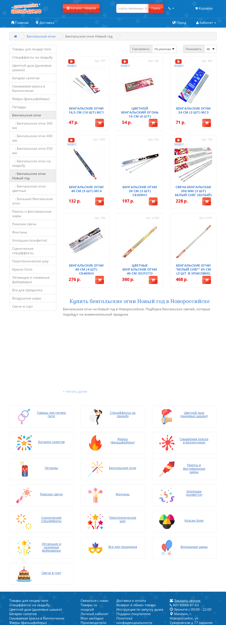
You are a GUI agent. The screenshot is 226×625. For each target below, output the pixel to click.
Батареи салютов (26, 78)
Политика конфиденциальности (134, 543)
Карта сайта (125, 563)
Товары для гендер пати (31, 49)
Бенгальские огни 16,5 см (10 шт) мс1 (86, 110)
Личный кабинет (94, 537)
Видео (71, 62)
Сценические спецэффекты (23, 250)
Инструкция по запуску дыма (139, 532)
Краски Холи (22, 269)
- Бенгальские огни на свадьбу (31, 163)
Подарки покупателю (133, 537)
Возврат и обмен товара (136, 528)
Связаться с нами (94, 524)
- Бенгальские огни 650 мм (32, 150)
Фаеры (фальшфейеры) (30, 99)
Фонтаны (19, 232)
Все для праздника (27, 290)
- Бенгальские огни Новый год (29, 175)
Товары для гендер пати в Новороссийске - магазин (137, 552)
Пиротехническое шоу (30, 261)
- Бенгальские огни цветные (29, 188)
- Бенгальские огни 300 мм (32, 125)
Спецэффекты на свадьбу (32, 57)
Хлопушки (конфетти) (29, 240)
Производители (93, 546)
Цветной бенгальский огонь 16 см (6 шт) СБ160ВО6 (139, 114)
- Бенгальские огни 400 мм (32, 138)
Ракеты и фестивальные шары (31, 213)
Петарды (19, 107)
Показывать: (194, 49)
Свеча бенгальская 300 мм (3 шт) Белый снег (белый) (193, 191)
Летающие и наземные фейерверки (30, 279)
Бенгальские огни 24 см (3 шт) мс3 (193, 110)
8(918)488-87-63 (184, 528)
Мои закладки (92, 541)
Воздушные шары (26, 298)
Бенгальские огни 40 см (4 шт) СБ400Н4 (86, 269)
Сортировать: (141, 49)
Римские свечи (24, 224)
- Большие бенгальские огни (32, 201)
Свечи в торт (22, 306)
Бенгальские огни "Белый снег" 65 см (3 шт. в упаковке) (193, 269)
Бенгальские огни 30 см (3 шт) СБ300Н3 (139, 191)
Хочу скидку (126, 559)
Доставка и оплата (131, 524)
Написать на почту (131, 568)
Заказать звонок (187, 524)
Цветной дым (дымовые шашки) (31, 67)
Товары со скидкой (89, 530)
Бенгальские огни (41, 36)
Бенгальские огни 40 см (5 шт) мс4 (86, 189)
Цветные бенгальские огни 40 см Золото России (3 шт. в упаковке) (139, 273)
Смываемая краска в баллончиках (28, 88)
